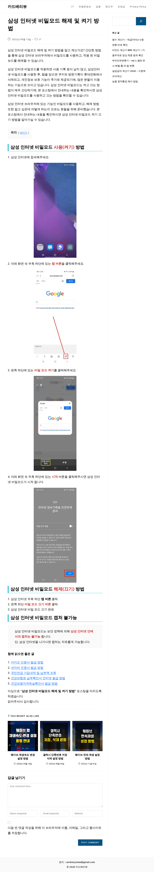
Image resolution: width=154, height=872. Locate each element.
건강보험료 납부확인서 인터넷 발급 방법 (38, 678)
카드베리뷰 (17, 6)
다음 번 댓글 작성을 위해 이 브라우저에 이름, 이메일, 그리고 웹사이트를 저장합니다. (54, 830)
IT (40, 39)
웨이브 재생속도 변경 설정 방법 (23, 756)
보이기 (23, 132)
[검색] (141, 21)
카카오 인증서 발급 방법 (27, 662)
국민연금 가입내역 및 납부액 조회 (33, 673)
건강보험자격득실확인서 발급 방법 (34, 683)
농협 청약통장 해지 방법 (125, 81)
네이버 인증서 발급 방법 (27, 668)
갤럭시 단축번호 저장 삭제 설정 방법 (55, 756)
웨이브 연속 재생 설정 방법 (87, 756)
